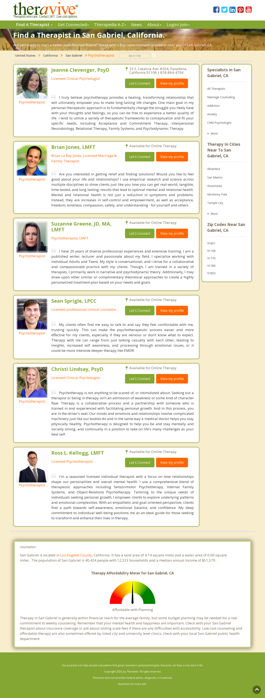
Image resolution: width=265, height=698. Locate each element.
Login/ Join (178, 24)
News (136, 24)
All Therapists (216, 89)
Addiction (213, 106)
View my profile (172, 83)
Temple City (215, 203)
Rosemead (214, 186)
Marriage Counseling (221, 97)
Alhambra (213, 169)
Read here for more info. (132, 684)
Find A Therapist (34, 24)
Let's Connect (139, 83)
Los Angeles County (76, 555)
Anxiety (212, 114)
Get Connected (73, 24)
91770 (211, 258)
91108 (211, 251)
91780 (211, 266)
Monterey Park (217, 194)
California (50, 55)
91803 (211, 273)
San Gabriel (74, 55)
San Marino (215, 177)
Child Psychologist (219, 123)
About (154, 24)
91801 (211, 243)
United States (25, 55)
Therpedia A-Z (110, 24)
